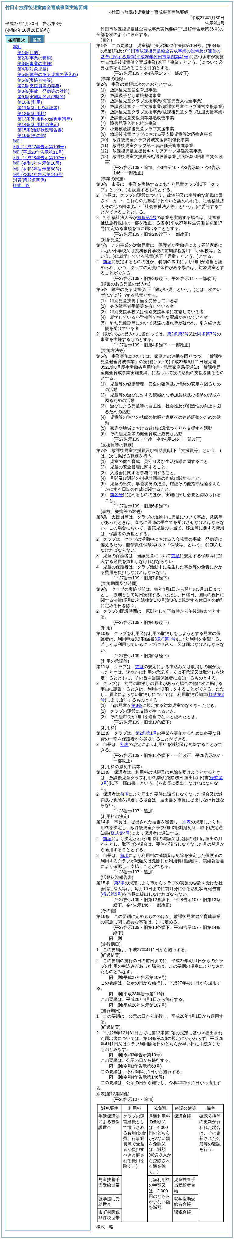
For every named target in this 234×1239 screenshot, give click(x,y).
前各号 (116, 494)
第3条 (136, 705)
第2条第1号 (146, 733)
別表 (124, 744)
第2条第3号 (178, 333)
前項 (107, 261)
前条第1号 (147, 217)
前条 (139, 666)
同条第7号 (207, 333)
